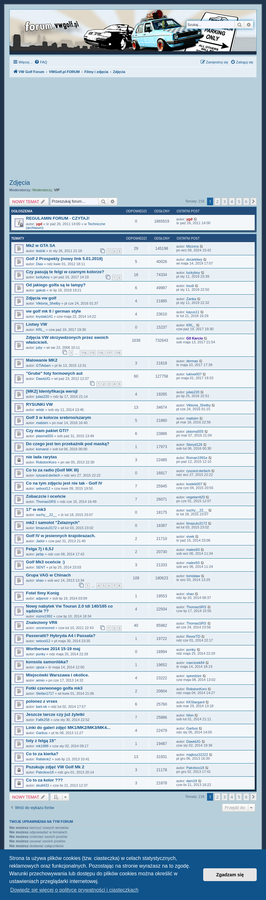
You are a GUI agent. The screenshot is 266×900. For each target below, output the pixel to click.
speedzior (194, 676)
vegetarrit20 (195, 497)
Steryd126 (194, 444)
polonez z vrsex (41, 701)
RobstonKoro (46, 462)
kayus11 (192, 312)
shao (40, 580)
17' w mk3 (36, 509)
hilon (190, 715)
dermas (192, 361)
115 (92, 353)
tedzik (40, 251)
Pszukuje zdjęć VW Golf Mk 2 (55, 767)
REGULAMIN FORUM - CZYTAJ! (57, 218)
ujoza (40, 667)
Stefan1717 (45, 693)
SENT (40, 567)
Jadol (40, 541)
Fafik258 (42, 720)
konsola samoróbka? (47, 661)
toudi (190, 286)
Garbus (41, 733)
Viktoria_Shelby (48, 303)
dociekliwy (194, 259)
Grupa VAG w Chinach (48, 575)
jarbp (40, 554)
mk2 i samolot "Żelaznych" (53, 522)
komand (42, 449)
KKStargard (195, 702)
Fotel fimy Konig (42, 593)
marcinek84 (195, 663)
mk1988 (42, 746)
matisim (42, 423)
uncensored (45, 628)
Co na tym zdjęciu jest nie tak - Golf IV (64, 483)
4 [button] (232, 201)
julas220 (42, 396)
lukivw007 (194, 374)
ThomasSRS (46, 501)
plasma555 (44, 436)
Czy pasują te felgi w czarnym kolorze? (65, 271)
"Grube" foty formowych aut (54, 373)
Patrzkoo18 (45, 772)
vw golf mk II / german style (53, 311)
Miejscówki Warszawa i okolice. (57, 675)
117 (109, 353)
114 (83, 353)
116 (100, 353)
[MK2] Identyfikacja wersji (52, 391)
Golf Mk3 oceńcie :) (45, 562)
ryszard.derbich (48, 475)
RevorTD (193, 636)
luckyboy (43, 277)
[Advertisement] (133, 129)
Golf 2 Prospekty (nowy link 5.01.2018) (64, 258)
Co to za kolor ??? (44, 780)
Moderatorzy (42, 190)
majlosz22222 (197, 755)
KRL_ (40, 329)
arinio (40, 680)
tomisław (193, 576)
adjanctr (42, 598)
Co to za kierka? (42, 753)
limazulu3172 (46, 528)
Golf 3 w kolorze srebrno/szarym (58, 417)
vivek (190, 536)
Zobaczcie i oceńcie (46, 496)
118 (117, 353)
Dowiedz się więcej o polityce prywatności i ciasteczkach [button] (74, 890)
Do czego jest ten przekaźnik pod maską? (67, 443)
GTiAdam (43, 365)
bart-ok (41, 706)
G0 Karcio (194, 338)
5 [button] (239, 201)
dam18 (191, 781)
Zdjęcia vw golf (41, 298)
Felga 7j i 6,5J (40, 548)
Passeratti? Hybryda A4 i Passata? (60, 635)
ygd (39, 224)
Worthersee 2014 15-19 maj (53, 648)
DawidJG (43, 378)
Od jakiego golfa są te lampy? (56, 284)
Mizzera (192, 246)
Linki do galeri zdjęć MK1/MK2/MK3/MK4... (68, 727)
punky (40, 654)
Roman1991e (196, 458)
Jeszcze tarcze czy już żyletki (55, 714)
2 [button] (217, 201)
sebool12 (43, 488)
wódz (40, 410)
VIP (57, 190)
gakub (41, 290)
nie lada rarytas (41, 456)
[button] (253, 201)
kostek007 (194, 484)
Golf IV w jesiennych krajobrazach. (61, 535)
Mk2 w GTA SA (40, 245)
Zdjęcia (19, 182)
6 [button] (246, 201)
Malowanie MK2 (41, 360)
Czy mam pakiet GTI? (47, 430)
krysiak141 (44, 316)
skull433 (42, 785)
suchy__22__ (46, 515)
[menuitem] (40, 62)
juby (39, 347)
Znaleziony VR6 (41, 622)
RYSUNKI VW (39, 404)
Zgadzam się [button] (230, 874)
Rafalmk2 (43, 759)
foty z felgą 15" (41, 740)
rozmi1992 (44, 616)
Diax (39, 264)
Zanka (191, 299)
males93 (193, 550)
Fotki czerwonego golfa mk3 (54, 688)
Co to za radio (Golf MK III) (52, 470)
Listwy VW (36, 324)
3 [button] (224, 201)
